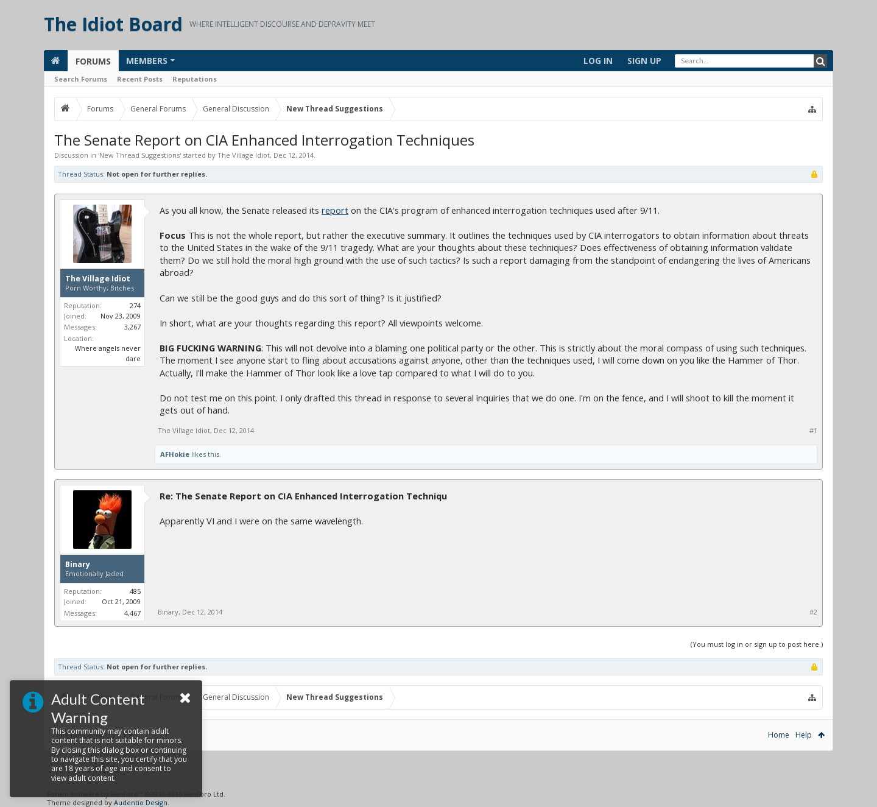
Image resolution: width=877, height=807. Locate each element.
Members (146, 60)
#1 (813, 430)
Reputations (194, 78)
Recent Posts (140, 78)
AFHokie (174, 454)
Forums (93, 61)
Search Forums (80, 78)
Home (778, 735)
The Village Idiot (243, 155)
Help (803, 735)
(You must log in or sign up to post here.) (757, 644)
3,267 (132, 326)
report (335, 210)
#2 (813, 612)
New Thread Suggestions (139, 155)
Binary (77, 564)
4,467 (132, 613)
